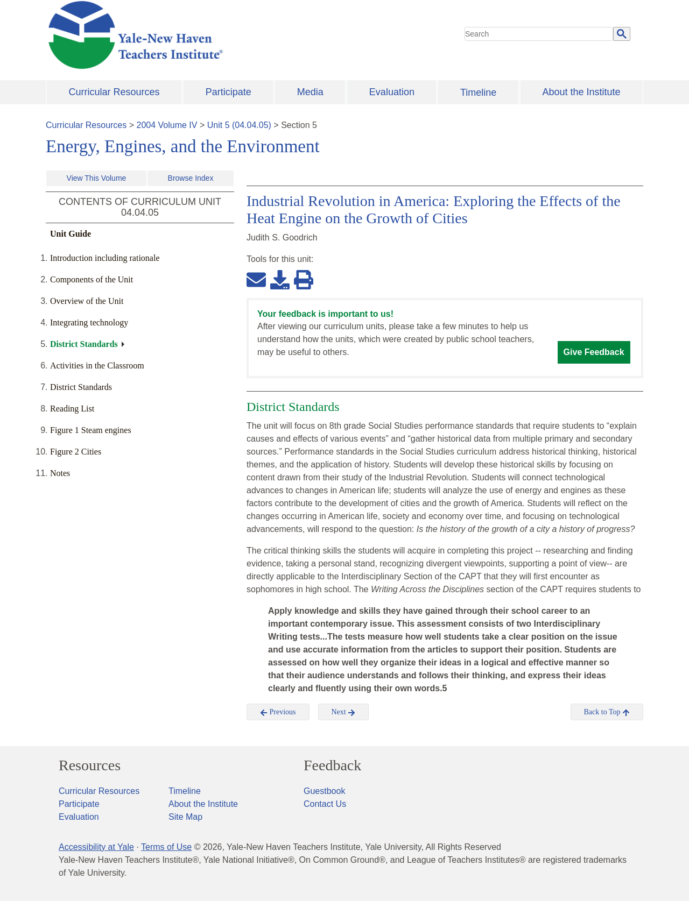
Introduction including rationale (105, 258)
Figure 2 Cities (75, 451)
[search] (539, 33)
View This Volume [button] (96, 178)
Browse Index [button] (191, 178)
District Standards (84, 344)
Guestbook (324, 791)
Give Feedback (594, 352)
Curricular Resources (114, 92)
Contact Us (325, 803)
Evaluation (391, 92)
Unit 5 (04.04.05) (239, 125)
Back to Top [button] (607, 712)
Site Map (185, 816)
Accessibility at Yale (96, 847)
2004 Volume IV (167, 125)
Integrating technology (89, 322)
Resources (90, 765)
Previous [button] (278, 712)
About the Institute (581, 92)
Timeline (478, 92)
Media (310, 92)
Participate (228, 92)
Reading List (72, 408)
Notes (60, 473)
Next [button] (344, 712)
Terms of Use (166, 847)
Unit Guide (70, 233)
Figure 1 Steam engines (90, 430)
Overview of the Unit (86, 301)
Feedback (332, 765)
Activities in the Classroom (97, 365)
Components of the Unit (91, 279)
